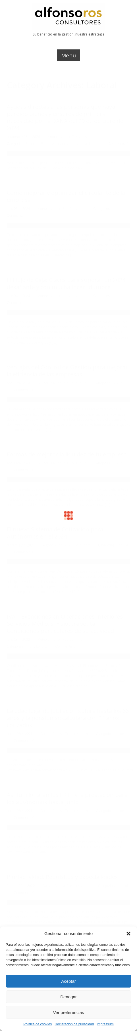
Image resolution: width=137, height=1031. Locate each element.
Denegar (68, 996)
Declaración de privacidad (74, 1024)
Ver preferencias (68, 1012)
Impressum (105, 1024)
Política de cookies (37, 1024)
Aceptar (68, 981)
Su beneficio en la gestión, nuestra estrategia (69, 34)
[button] (128, 933)
